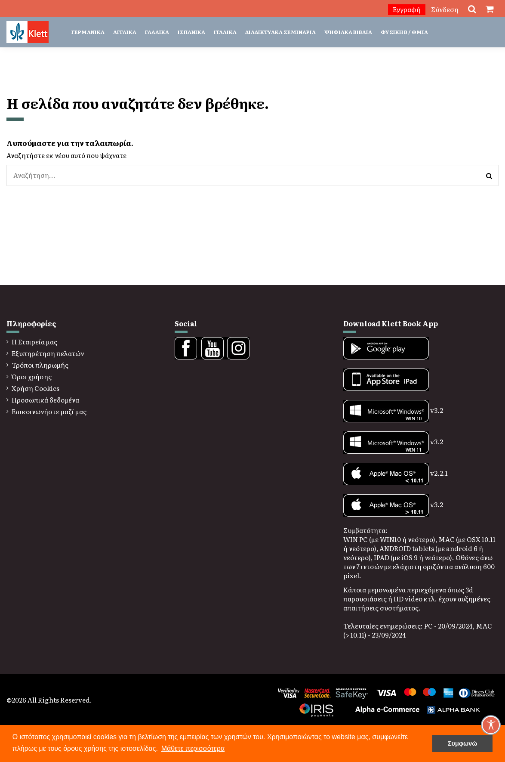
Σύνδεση (445, 9)
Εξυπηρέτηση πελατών (48, 353)
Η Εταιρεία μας (34, 341)
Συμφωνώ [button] (462, 743)
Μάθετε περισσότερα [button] (193, 748)
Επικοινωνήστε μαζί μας (49, 411)
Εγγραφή (407, 9)
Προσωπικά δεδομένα (45, 399)
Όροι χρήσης (32, 376)
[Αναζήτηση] (489, 175)
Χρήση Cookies (35, 388)
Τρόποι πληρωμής (40, 364)
